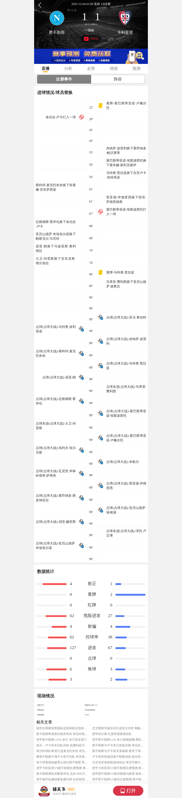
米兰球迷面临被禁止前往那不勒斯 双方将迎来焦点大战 (63, 762)
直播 (45, 68)
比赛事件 (64, 79)
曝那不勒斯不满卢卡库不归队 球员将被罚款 (63, 756)
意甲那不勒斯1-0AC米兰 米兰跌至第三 (61, 739)
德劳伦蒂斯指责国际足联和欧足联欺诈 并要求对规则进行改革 (63, 728)
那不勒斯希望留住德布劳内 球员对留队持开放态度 (63, 734)
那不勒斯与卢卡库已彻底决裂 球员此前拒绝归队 (119, 745)
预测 (136, 68)
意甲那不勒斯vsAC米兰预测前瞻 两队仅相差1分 (119, 739)
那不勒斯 (57, 32)
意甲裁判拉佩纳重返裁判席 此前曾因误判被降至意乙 (63, 779)
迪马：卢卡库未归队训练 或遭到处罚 (60, 745)
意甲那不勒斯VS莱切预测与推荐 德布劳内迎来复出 (119, 773)
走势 (91, 68)
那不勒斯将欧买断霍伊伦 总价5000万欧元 (63, 773)
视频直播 (91, 38)
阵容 (118, 79)
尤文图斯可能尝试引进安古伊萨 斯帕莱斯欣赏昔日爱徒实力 (119, 728)
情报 (114, 68)
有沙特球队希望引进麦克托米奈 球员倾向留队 (63, 751)
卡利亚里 (125, 32)
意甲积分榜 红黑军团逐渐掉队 (112, 734)
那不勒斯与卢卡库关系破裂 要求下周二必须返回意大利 (119, 751)
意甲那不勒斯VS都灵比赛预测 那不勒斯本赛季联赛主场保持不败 (119, 779)
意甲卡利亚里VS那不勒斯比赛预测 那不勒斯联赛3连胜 (63, 768)
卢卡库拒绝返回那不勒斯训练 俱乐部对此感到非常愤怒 (119, 756)
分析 (68, 68)
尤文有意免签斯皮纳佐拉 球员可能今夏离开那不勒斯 (119, 762)
